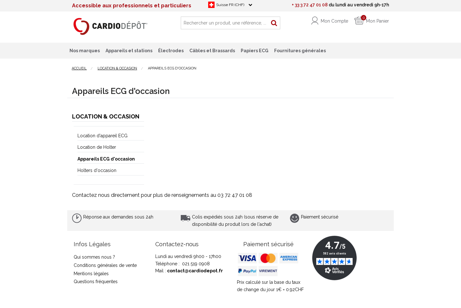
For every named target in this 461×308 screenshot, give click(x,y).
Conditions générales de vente (105, 265)
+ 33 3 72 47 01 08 (310, 4)
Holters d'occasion (96, 170)
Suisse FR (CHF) (230, 5)
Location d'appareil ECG (102, 135)
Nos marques (85, 50)
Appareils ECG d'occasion (106, 158)
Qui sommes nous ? (94, 257)
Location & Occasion (105, 116)
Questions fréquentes (96, 281)
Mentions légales (91, 273)
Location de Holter (96, 147)
